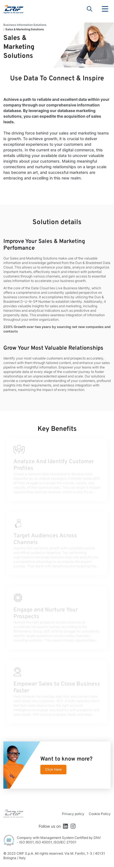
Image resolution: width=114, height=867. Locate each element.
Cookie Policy (100, 814)
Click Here (53, 769)
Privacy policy (73, 814)
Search (89, 9)
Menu (105, 9)
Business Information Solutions (24, 24)
